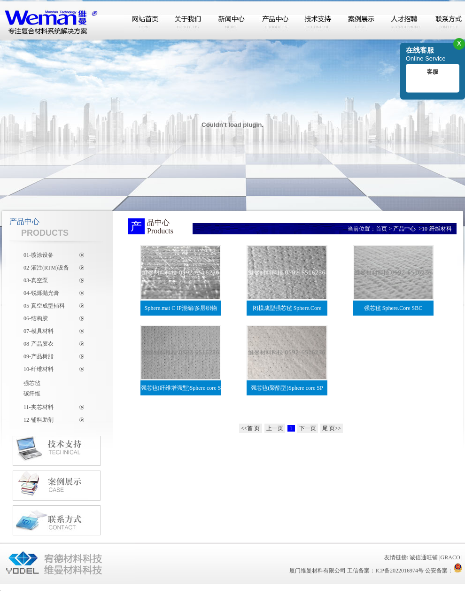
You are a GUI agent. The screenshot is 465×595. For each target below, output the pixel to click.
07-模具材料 (38, 331)
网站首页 (145, 20)
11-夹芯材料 (38, 407)
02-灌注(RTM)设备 (46, 267)
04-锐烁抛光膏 (41, 293)
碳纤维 (31, 393)
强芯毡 (31, 383)
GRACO (450, 557)
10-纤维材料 (38, 369)
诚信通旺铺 (424, 557)
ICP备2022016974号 (399, 570)
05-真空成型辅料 (44, 305)
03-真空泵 (35, 280)
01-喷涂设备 (38, 255)
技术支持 (318, 20)
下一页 (307, 428)
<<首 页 (250, 428)
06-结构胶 (35, 318)
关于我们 (188, 20)
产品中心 (275, 20)
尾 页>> (331, 428)
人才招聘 (404, 20)
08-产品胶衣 (38, 343)
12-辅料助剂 (38, 420)
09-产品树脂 (38, 356)
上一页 (274, 428)
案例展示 (361, 20)
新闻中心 (232, 20)
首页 (381, 228)
